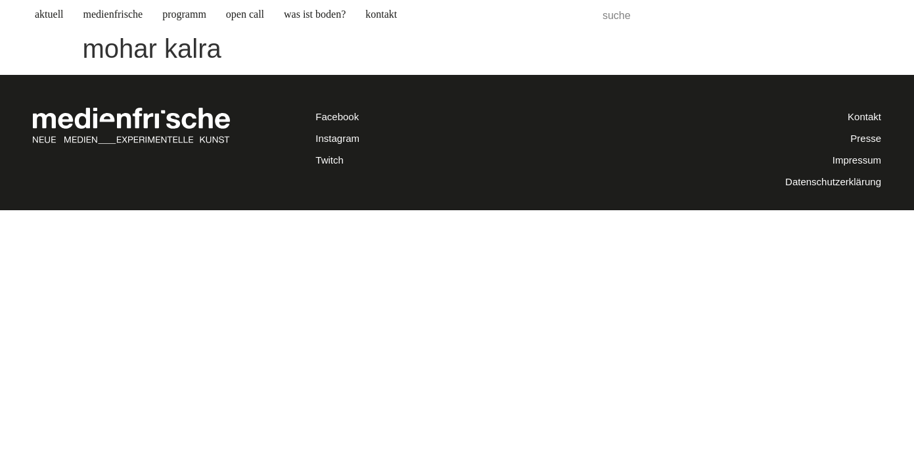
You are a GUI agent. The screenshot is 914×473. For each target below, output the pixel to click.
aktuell (49, 14)
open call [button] (245, 14)
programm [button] (184, 14)
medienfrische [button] (113, 14)
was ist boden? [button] (315, 14)
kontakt (381, 14)
